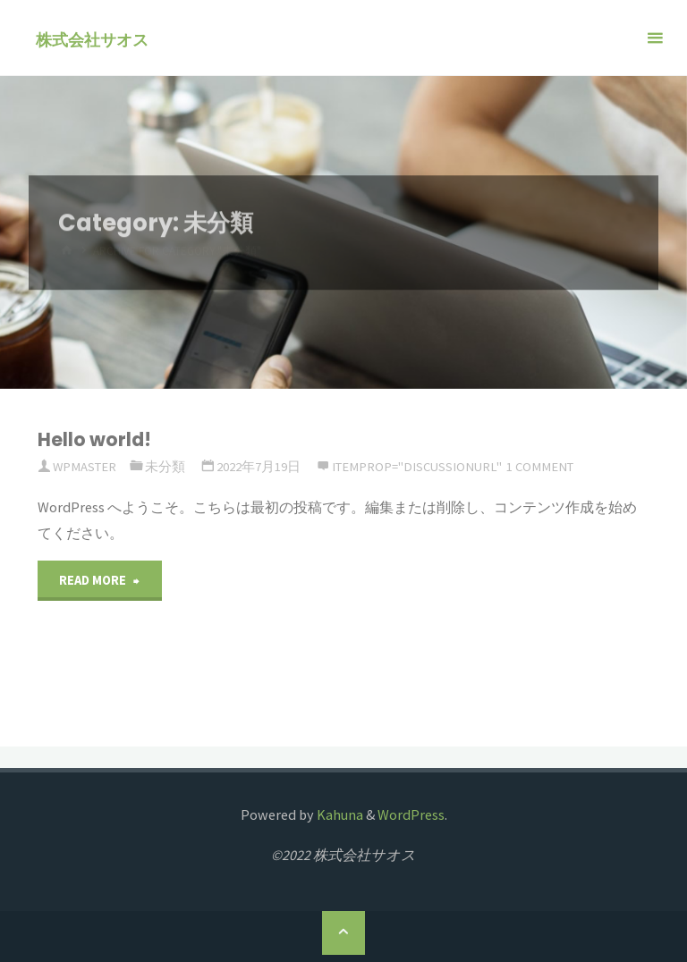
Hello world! (94, 439)
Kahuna (338, 814)
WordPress (411, 814)
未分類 (165, 467)
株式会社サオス (102, 39)
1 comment (539, 467)
